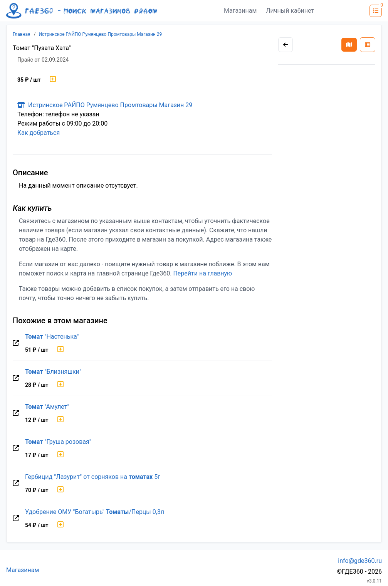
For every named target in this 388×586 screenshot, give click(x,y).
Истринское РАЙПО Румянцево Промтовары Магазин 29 (100, 34)
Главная (21, 34)
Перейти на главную (202, 273)
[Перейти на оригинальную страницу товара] (16, 343)
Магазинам (240, 10)
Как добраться (38, 132)
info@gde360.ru (360, 560)
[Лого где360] (81, 10)
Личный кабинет (290, 10)
